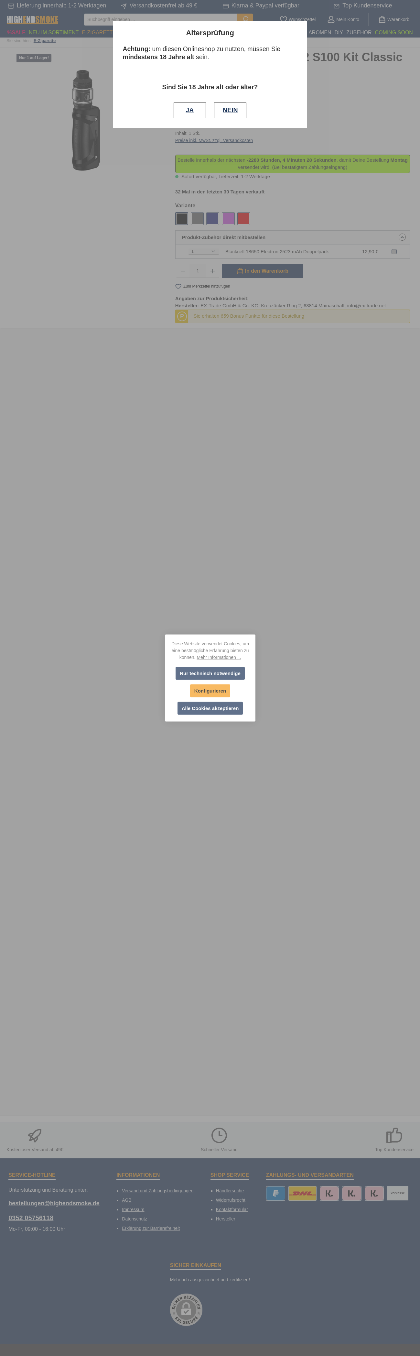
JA (190, 110)
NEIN (230, 110)
